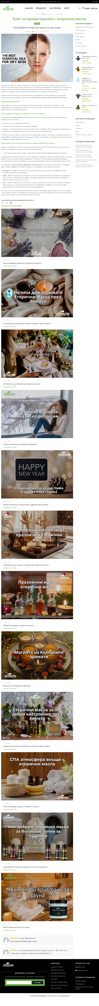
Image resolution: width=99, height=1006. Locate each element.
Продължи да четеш (9, 266)
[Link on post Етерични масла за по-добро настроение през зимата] (37, 716)
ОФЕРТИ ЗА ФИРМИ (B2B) (59, 982)
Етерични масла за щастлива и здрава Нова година (25, 504)
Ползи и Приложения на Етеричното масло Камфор (84, 156)
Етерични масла (81, 30)
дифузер (21, 200)
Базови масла (80, 33)
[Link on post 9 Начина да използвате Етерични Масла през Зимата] (37, 293)
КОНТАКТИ (54, 979)
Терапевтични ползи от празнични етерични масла (26, 565)
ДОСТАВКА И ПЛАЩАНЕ (58, 973)
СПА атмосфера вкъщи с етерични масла (21, 806)
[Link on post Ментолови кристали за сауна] (37, 897)
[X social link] (7, 203)
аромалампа (5, 200)
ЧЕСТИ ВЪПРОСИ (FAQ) (58, 976)
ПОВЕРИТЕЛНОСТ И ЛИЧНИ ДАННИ (84, 988)
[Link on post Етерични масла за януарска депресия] (37, 414)
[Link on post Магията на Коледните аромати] (37, 655)
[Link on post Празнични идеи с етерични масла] (37, 595)
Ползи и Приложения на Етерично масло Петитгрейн (86, 161)
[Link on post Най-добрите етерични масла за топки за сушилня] (37, 837)
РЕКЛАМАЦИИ (80, 984)
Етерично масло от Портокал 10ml (88, 68)
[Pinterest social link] (11, 203)
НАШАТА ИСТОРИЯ (57, 967)
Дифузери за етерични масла (85, 27)
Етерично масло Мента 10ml (89, 106)
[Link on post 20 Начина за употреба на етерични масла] (37, 354)
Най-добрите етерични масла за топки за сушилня (25, 867)
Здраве (37, 23)
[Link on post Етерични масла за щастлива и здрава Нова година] (37, 474)
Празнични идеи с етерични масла (18, 625)
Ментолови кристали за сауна (16, 927)
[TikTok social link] (97, 2)
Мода (77, 132)
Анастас (36, 31)
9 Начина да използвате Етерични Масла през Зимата (26, 323)
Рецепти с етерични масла (84, 135)
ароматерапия (13, 200)
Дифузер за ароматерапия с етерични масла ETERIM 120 (89, 81)
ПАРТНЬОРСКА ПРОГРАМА (59, 985)
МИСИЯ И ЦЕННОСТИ (57, 970)
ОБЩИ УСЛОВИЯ (81, 981)
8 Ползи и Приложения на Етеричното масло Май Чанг (85, 166)
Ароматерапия (80, 122)
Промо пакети (80, 36)
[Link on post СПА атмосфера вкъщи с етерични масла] (37, 776)
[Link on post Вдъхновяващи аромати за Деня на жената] (37, 233)
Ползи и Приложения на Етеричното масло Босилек (84, 146)
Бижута (78, 40)
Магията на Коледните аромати (17, 686)
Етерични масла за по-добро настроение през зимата (26, 746)
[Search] (79, 8)
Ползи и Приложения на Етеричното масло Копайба (84, 151)
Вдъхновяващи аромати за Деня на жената (22, 263)
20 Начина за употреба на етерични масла (21, 384)
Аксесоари (79, 43)
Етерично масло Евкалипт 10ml (87, 95)
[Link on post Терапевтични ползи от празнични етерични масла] (37, 535)
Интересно (79, 128)
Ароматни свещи (81, 46)
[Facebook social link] (93, 2)
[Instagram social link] (95, 2)
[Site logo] (8, 8)
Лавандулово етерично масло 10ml (89, 57)
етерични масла (29, 200)
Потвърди (37, 982)
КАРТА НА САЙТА (56, 988)
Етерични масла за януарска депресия (20, 444)
